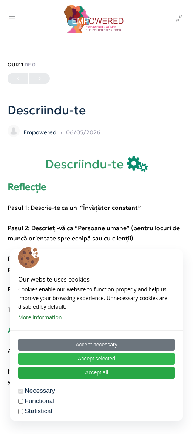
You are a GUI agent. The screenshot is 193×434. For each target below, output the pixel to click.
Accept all (96, 372)
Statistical (38, 411)
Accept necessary (96, 345)
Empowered (40, 132)
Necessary (40, 390)
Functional (39, 401)
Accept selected (96, 359)
